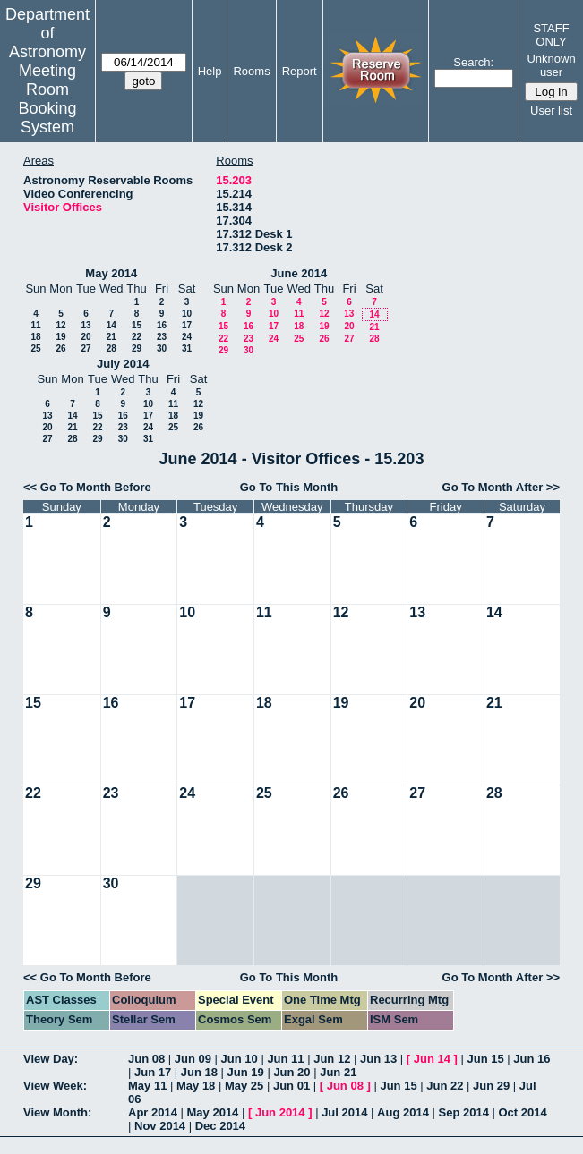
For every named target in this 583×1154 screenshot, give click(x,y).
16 (162, 325)
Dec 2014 (220, 1126)
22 (136, 337)
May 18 (195, 1085)
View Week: (55, 1085)
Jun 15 (485, 1058)
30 (162, 348)
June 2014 (298, 273)
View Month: (57, 1112)
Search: (473, 62)
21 (111, 337)
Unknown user (551, 65)
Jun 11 (285, 1058)
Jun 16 (531, 1058)
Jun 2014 (280, 1112)
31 (187, 348)
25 (35, 348)
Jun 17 (152, 1072)
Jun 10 (239, 1058)
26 (60, 348)
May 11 (147, 1085)
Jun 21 (338, 1072)
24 (187, 337)
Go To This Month (289, 487)
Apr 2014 (152, 1112)
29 (136, 348)
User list (551, 110)
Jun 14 (432, 1058)
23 (162, 337)
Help (210, 71)
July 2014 (123, 363)
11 (35, 325)
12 (60, 325)
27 (85, 348)
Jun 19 (245, 1072)
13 (85, 325)
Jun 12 (331, 1058)
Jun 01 (291, 1085)
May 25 (244, 1085)
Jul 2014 (344, 1112)
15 (136, 325)
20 (85, 337)
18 (35, 337)
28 (111, 348)
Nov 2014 (159, 1126)
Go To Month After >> (501, 487)
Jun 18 (199, 1072)
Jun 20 (291, 1072)
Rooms (251, 71)
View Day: (50, 1058)
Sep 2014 (464, 1112)
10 (187, 313)
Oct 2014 (522, 1112)
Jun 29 (491, 1085)
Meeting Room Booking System (47, 99)
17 (187, 325)
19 (60, 337)
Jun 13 (378, 1058)
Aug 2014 (403, 1112)
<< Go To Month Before (87, 487)
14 (111, 325)
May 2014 (111, 273)
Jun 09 (193, 1058)
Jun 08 (146, 1058)
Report (299, 71)
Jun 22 (444, 1085)
